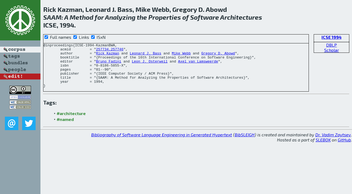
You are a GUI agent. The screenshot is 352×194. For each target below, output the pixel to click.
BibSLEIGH (245, 143)
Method (81, 17)
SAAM (52, 17)
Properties (164, 17)
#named (65, 128)
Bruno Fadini (108, 65)
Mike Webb (181, 55)
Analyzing (120, 17)
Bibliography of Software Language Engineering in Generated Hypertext (161, 143)
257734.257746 (109, 50)
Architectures (241, 17)
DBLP (331, 44)
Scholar (331, 50)
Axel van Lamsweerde (198, 65)
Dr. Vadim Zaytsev (333, 143)
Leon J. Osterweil (150, 65)
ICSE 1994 (331, 37)
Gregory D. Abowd (218, 55)
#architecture (71, 122)
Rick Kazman (107, 55)
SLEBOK (323, 148)
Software (204, 17)
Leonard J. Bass (145, 55)
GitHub (344, 148)
